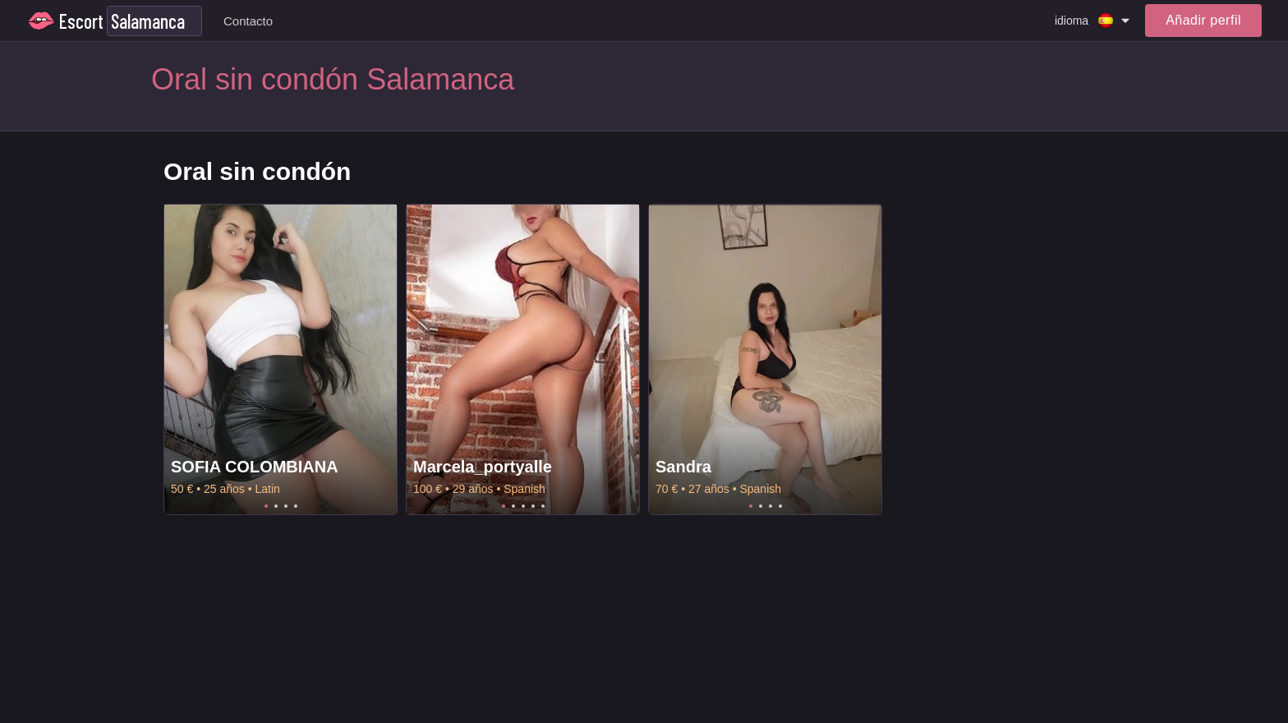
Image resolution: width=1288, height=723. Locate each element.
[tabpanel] (280, 359)
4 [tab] (295, 506)
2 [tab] (276, 506)
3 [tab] (286, 506)
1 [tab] (266, 506)
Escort (81, 21)
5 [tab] (543, 506)
